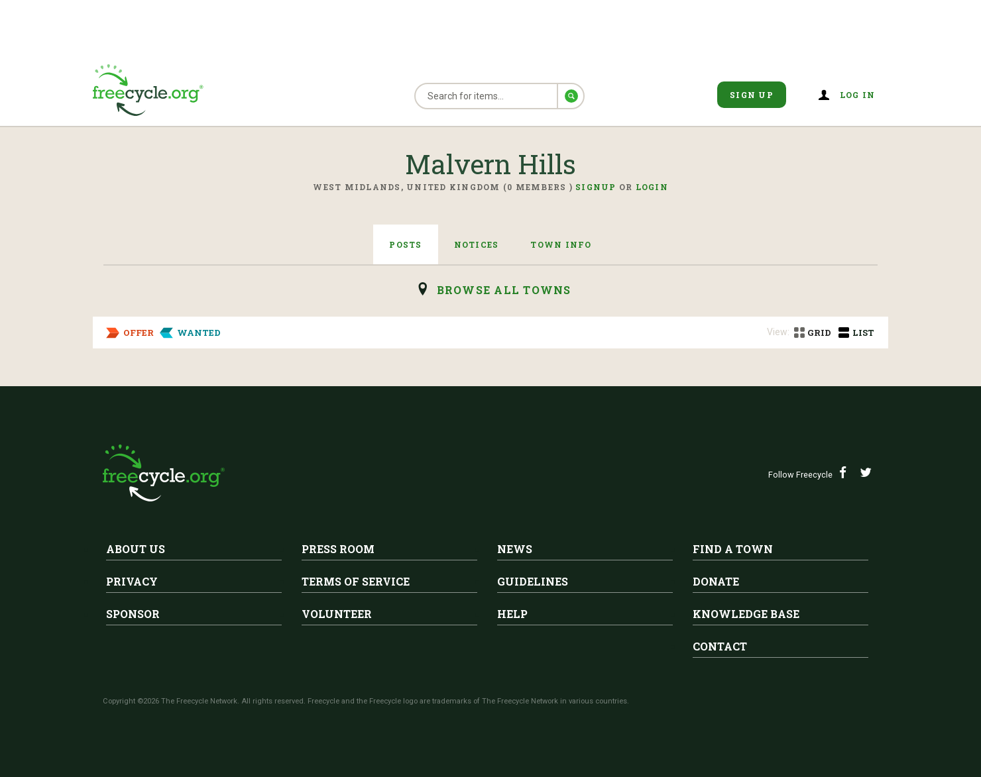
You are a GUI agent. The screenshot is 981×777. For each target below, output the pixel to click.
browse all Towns (504, 290)
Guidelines (532, 581)
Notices (476, 244)
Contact (720, 646)
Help (512, 614)
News (514, 549)
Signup (595, 186)
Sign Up (752, 94)
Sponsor (133, 614)
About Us (135, 549)
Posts (405, 244)
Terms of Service (356, 581)
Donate (716, 581)
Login (652, 186)
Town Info (560, 244)
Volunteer (337, 614)
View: (778, 332)
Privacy (132, 581)
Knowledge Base (746, 614)
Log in (858, 94)
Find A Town (733, 549)
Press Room (338, 549)
